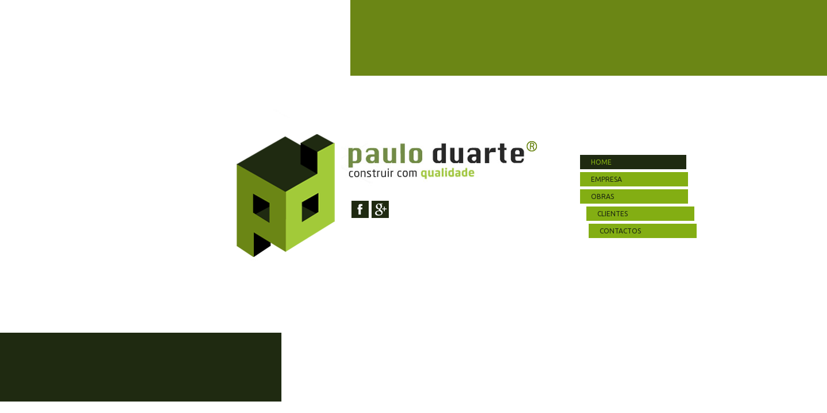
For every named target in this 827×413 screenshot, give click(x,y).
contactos (619, 231)
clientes (614, 213)
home (601, 162)
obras (602, 196)
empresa (606, 179)
